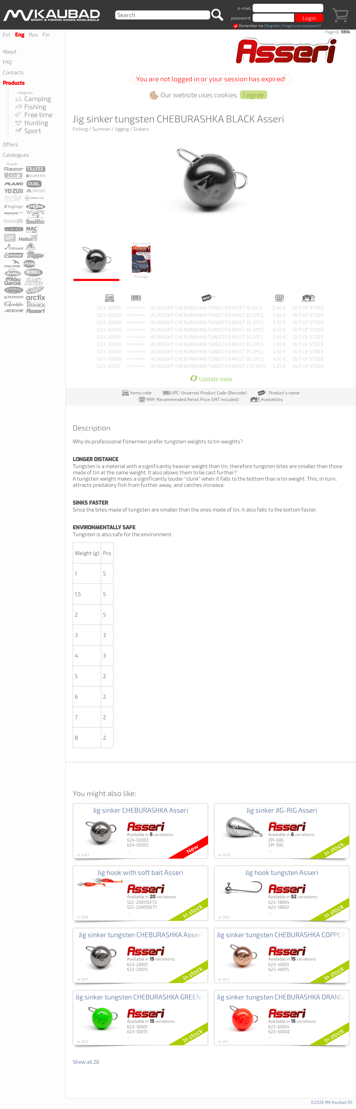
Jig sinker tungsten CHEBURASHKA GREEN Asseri (148, 997)
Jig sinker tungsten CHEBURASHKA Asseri (141, 935)
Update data (211, 379)
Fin (46, 34)
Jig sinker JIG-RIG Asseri (281, 810)
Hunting (30, 123)
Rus (33, 34)
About (10, 51)
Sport (27, 131)
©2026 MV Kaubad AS (332, 1102)
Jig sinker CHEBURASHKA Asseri (140, 810)
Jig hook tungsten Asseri (281, 872)
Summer (101, 129)
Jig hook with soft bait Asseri (140, 872)
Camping (32, 99)
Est (6, 34)
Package (141, 260)
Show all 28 (86, 1062)
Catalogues (16, 155)
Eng (19, 34)
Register (273, 25)
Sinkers (141, 129)
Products (14, 83)
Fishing (29, 107)
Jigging (122, 129)
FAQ (7, 62)
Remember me (248, 25)
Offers (10, 144)
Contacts (13, 72)
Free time (33, 115)
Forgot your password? (302, 25)
